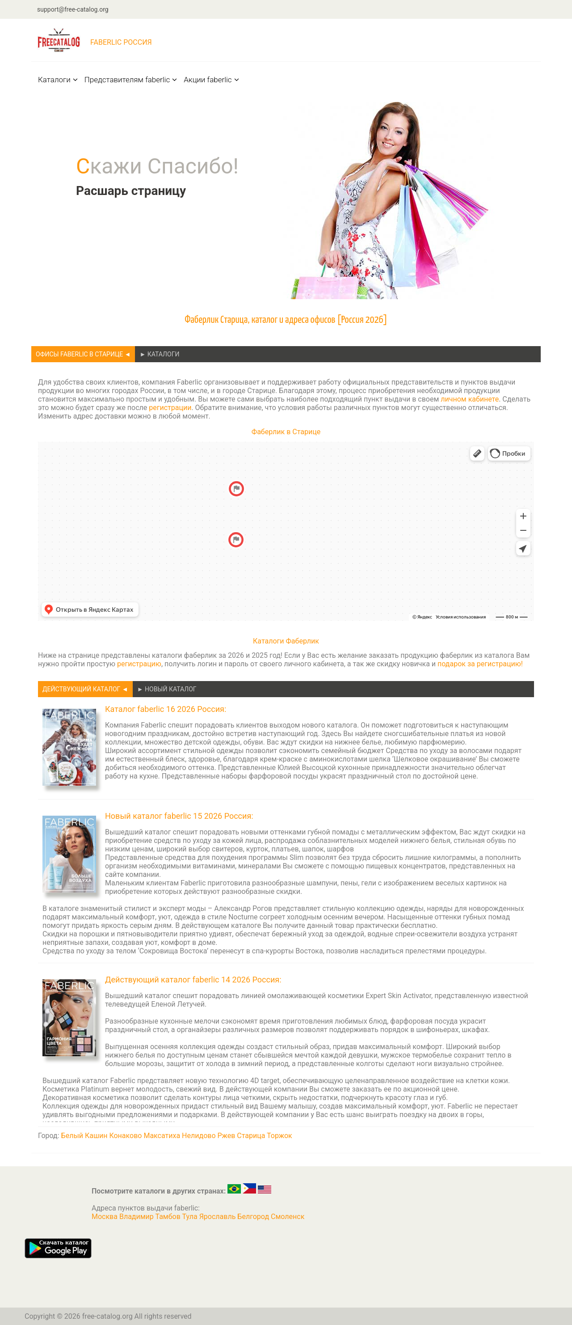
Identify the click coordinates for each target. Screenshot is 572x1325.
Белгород (254, 1216)
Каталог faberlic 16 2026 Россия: (165, 709)
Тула (190, 1216)
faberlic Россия (121, 42)
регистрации (170, 407)
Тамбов (169, 1216)
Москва (105, 1216)
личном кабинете (470, 399)
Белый (72, 1135)
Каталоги (58, 79)
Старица (251, 1135)
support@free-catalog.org (73, 9)
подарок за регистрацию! (480, 664)
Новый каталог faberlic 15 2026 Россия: (179, 816)
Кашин (96, 1135)
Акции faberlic (211, 79)
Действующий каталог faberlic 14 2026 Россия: (193, 979)
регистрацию (139, 664)
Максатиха (161, 1135)
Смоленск (287, 1216)
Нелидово (198, 1135)
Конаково (125, 1135)
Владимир (137, 1216)
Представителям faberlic (130, 79)
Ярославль (218, 1216)
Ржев (227, 1135)
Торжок (279, 1135)
